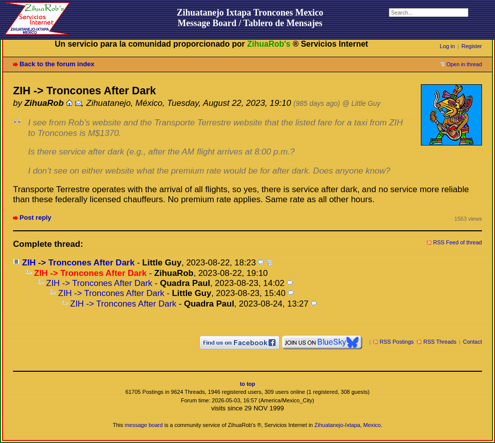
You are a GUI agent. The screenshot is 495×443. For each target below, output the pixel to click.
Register (471, 46)
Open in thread (464, 64)
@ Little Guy (361, 103)
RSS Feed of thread (457, 242)
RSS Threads (439, 342)
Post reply (35, 217)
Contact (472, 342)
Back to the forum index (57, 64)
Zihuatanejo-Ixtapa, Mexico (348, 425)
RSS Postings (397, 342)
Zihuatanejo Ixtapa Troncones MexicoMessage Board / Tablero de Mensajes (250, 18)
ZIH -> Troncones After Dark (78, 262)
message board (144, 425)
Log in (447, 46)
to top (248, 384)
